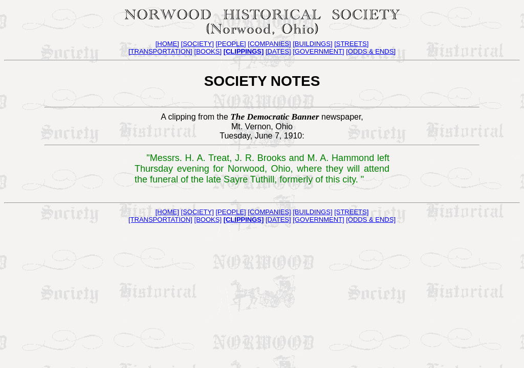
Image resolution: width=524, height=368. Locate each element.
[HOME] (167, 44)
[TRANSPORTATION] (160, 51)
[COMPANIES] (269, 44)
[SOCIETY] (197, 44)
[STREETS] (351, 44)
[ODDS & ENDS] (371, 51)
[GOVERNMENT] (318, 51)
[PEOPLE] (230, 44)
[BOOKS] (208, 51)
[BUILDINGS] (312, 44)
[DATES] (278, 51)
